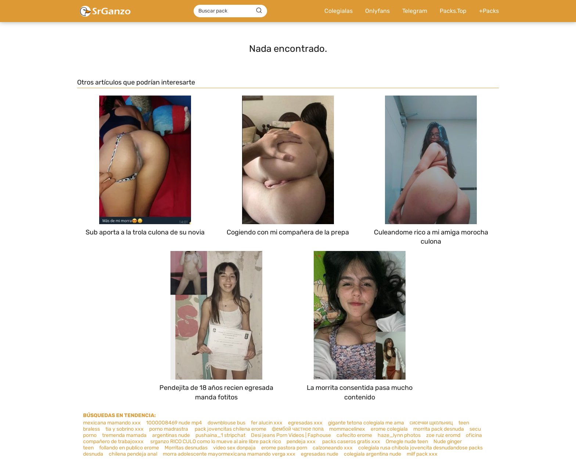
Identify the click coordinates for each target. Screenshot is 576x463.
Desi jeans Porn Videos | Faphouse (291, 435)
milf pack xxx (422, 454)
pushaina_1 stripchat (220, 435)
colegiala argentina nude (372, 454)
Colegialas (338, 10)
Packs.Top (453, 10)
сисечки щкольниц (431, 423)
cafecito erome (354, 435)
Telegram (414, 10)
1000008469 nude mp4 (174, 423)
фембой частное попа (298, 429)
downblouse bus (226, 423)
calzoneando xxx (333, 448)
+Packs (489, 10)
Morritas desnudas (186, 448)
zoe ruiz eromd (443, 435)
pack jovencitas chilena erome (230, 429)
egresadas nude (319, 454)
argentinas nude (171, 435)
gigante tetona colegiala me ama (366, 423)
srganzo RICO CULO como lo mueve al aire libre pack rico (215, 441)
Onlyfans (377, 10)
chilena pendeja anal (133, 454)
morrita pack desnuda (438, 429)
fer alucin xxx (266, 423)
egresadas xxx (305, 423)
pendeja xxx (302, 441)
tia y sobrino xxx (124, 429)
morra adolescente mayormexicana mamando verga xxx (229, 454)
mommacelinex (347, 429)
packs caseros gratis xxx (351, 441)
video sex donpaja (234, 448)
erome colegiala (389, 429)
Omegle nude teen (407, 441)
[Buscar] (259, 11)
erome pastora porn (284, 448)
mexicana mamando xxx (112, 423)
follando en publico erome (129, 448)
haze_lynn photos (399, 435)
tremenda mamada (124, 435)
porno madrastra (169, 429)
